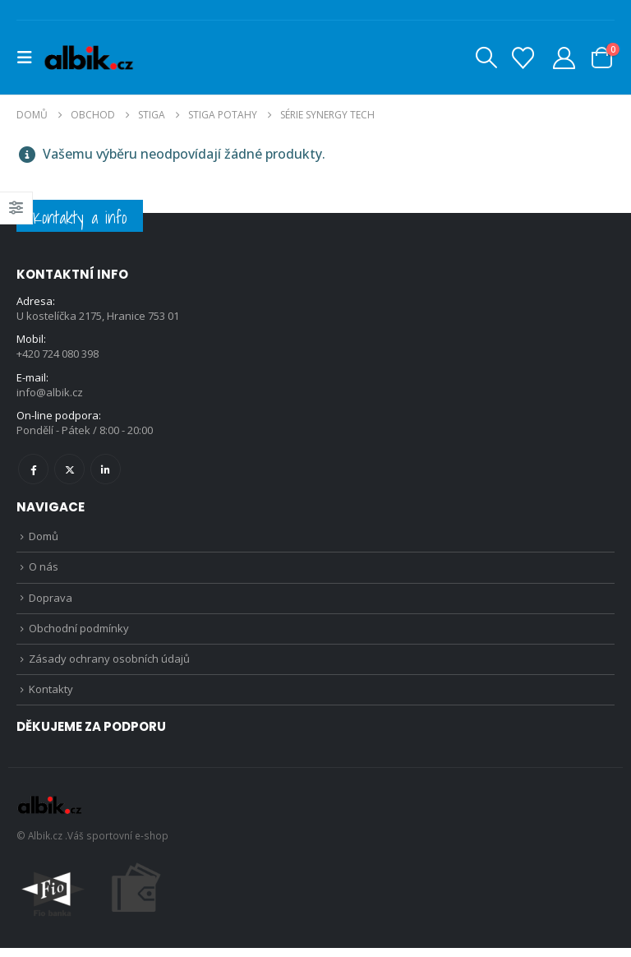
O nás (43, 571)
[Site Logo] (88, 58)
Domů (43, 539)
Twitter (69, 471)
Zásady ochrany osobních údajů (109, 666)
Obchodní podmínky (79, 634)
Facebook (33, 471)
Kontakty (51, 698)
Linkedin (105, 471)
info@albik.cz (49, 393)
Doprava (50, 602)
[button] (29, 58)
